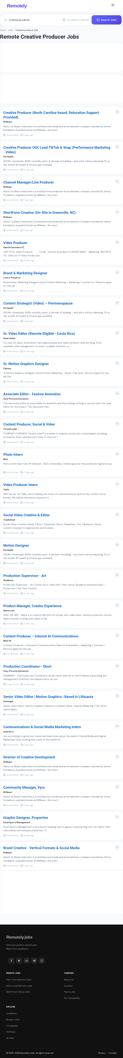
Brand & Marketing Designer (25, 273)
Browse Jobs (13, 1019)
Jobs (10, 30)
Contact (68, 985)
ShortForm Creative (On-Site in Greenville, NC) (39, 213)
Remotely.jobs (19, 937)
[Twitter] (19, 960)
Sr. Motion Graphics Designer (26, 364)
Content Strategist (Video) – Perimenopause (38, 303)
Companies (12, 1025)
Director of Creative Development (29, 757)
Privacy (101, 1053)
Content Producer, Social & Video (29, 424)
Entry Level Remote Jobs (19, 985)
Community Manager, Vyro (24, 787)
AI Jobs (10, 1037)
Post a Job (69, 991)
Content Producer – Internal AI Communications (40, 636)
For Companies (72, 998)
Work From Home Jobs (18, 991)
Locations (11, 1013)
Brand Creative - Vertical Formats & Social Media (41, 848)
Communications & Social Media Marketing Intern (42, 727)
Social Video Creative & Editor (26, 515)
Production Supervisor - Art (24, 576)
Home (3, 30)
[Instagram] (42, 960)
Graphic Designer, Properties (25, 818)
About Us (69, 979)
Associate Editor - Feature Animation (32, 394)
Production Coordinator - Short (27, 666)
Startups (10, 1031)
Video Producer (15, 243)
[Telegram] (34, 960)
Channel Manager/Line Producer (28, 182)
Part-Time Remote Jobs (18, 979)
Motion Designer (16, 545)
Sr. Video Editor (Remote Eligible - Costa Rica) (39, 334)
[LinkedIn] (26, 960)
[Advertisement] (61, 57)
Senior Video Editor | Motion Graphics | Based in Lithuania (48, 697)
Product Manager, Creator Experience (32, 606)
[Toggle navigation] (113, 5)
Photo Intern (13, 455)
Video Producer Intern (20, 485)
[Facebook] (11, 960)
